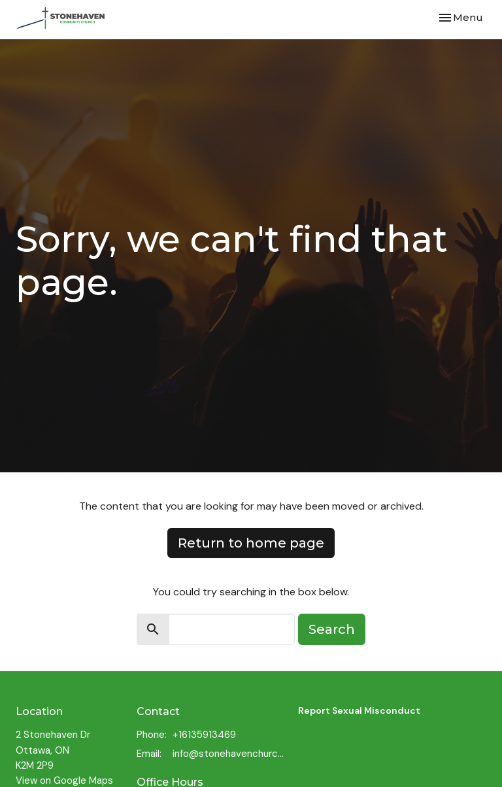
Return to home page (251, 543)
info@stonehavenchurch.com (229, 753)
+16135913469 (204, 734)
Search (332, 629)
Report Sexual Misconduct (359, 710)
